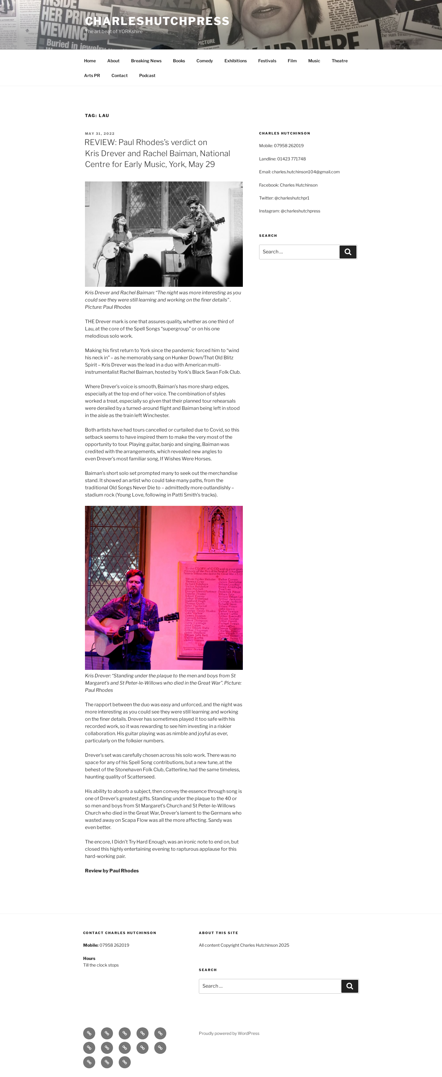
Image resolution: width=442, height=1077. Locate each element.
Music (314, 60)
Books (179, 60)
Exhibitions (235, 60)
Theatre (340, 60)
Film (292, 60)
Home (90, 60)
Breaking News (146, 60)
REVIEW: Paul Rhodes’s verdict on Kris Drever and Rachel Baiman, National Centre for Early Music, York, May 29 (157, 153)
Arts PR (92, 75)
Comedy (204, 60)
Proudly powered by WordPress (229, 1033)
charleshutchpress (157, 21)
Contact (119, 75)
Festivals (267, 60)
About (113, 60)
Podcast (147, 75)
